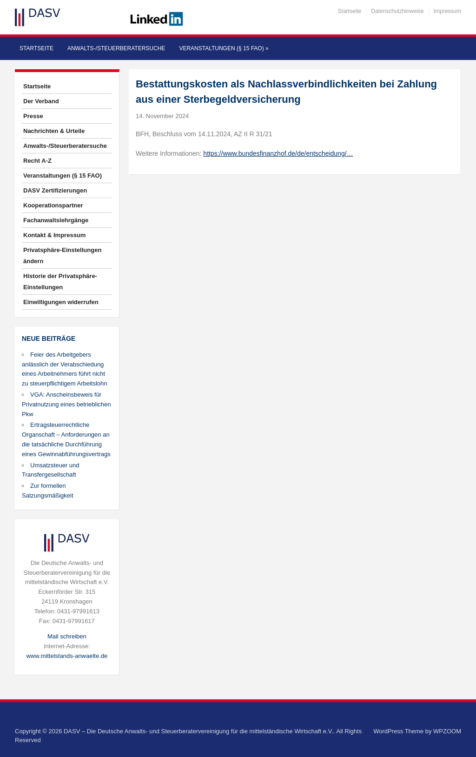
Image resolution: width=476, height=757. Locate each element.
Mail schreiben (66, 636)
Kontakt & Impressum (54, 235)
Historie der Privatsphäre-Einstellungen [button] (60, 281)
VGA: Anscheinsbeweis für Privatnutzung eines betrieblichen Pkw (66, 404)
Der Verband (41, 101)
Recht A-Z (37, 160)
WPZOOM (447, 731)
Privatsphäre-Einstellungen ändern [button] (62, 255)
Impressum (447, 11)
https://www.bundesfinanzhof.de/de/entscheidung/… (278, 153)
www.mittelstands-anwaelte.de (66, 655)
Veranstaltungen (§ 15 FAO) (223, 48)
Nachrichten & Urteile (54, 130)
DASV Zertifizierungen (55, 190)
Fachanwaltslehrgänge (55, 220)
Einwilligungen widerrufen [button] (61, 302)
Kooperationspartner (53, 205)
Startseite (350, 11)
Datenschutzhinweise (397, 11)
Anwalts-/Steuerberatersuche (116, 48)
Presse (33, 116)
